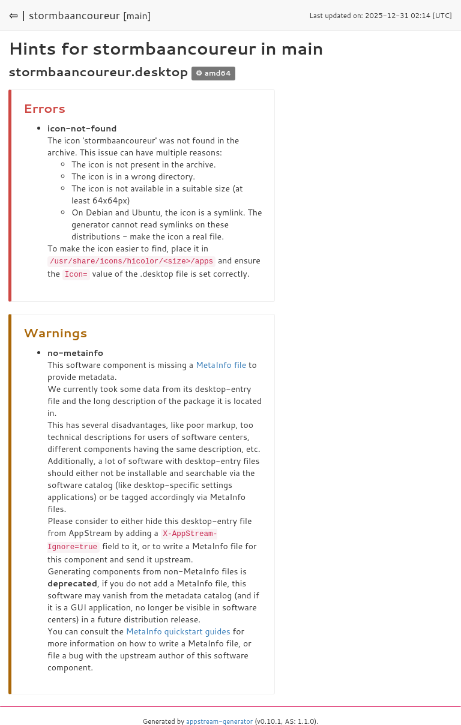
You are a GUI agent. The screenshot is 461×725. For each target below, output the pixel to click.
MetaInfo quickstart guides (178, 629)
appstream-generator (219, 719)
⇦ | (17, 15)
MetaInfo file (221, 364)
